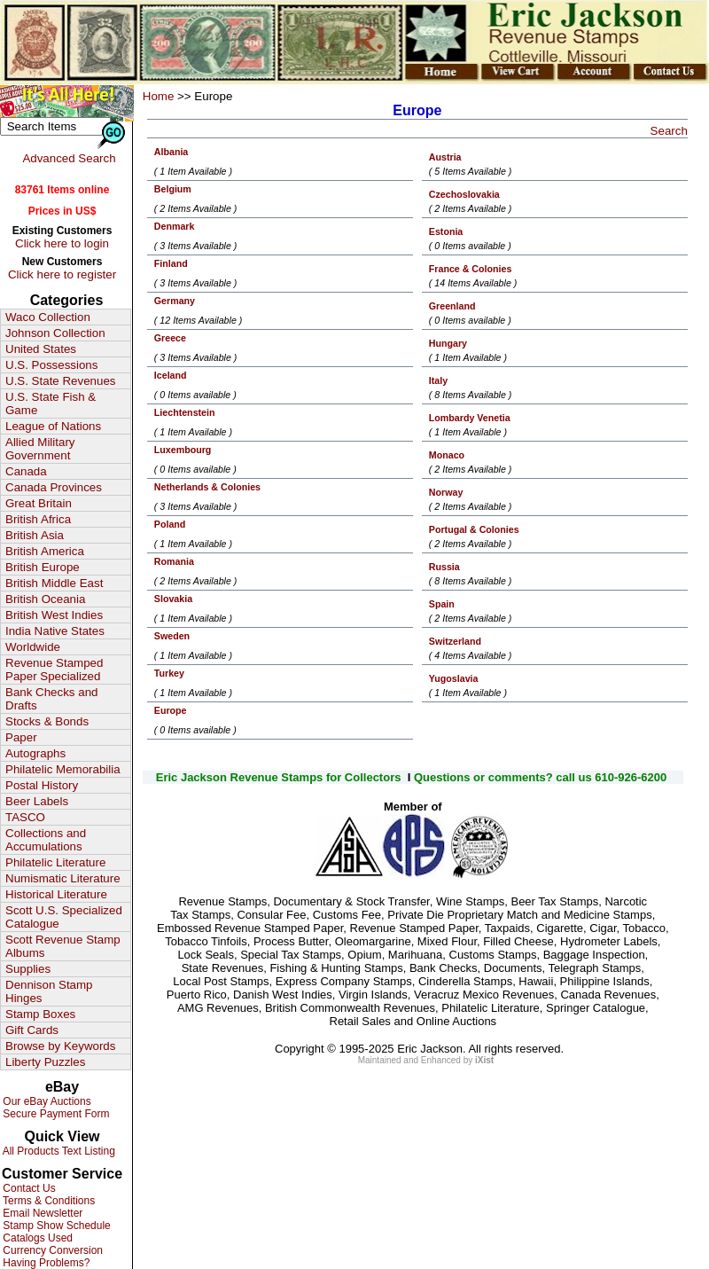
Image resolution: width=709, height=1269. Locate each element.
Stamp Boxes (40, 1014)
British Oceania (45, 599)
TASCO (25, 817)
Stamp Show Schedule (55, 1225)
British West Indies (54, 615)
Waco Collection (47, 317)
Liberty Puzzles (45, 1062)
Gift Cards (31, 1030)
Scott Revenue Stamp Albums (63, 946)
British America (44, 551)
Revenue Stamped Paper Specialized (54, 669)
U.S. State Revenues (60, 381)
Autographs (35, 753)
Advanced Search (68, 158)
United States (40, 349)
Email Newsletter (41, 1213)
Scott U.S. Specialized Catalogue (63, 917)
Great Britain (38, 503)
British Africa (38, 519)
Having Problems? (45, 1263)
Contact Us (28, 1188)
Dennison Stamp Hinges (49, 991)
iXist (484, 1060)
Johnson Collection (55, 333)
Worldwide (32, 647)
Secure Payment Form (54, 1114)
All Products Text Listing (57, 1151)
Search (669, 130)
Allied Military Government (40, 448)
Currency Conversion (51, 1250)
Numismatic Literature (63, 878)
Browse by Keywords (60, 1046)
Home (159, 96)
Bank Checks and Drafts (51, 698)
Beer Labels (36, 801)
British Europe (42, 567)
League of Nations (53, 426)
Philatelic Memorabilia (63, 769)
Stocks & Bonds (47, 721)
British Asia (34, 535)
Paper (21, 737)
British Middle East (54, 583)
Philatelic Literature (55, 862)
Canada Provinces (53, 487)
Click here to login (62, 243)
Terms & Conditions (47, 1201)
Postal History (41, 785)
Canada (26, 471)
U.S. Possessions (51, 365)
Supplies (28, 968)
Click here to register (62, 274)
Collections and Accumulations (45, 839)
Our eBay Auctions (45, 1101)
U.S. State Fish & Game (50, 403)
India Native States (55, 631)
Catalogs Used (36, 1238)
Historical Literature (56, 894)
